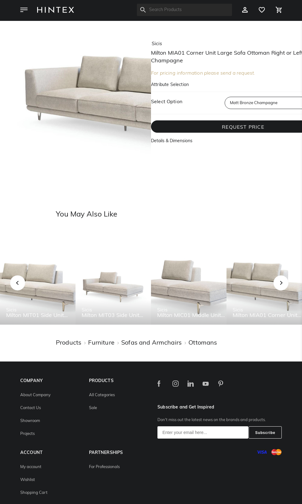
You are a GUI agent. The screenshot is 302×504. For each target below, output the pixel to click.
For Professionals (104, 467)
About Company (35, 395)
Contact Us (30, 408)
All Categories (102, 395)
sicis (157, 43)
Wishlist (27, 480)
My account (30, 467)
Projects (27, 434)
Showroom (30, 421)
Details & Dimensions (171, 141)
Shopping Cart (34, 493)
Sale (93, 408)
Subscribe (265, 433)
